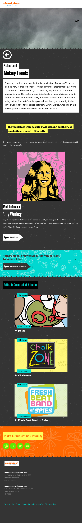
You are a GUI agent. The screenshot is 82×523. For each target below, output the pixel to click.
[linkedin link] (27, 446)
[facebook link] (13, 446)
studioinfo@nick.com (11, 477)
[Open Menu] (77, 3)
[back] (7, 54)
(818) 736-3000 (10, 480)
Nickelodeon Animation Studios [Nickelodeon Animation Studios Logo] (12, 4)
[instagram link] (6, 446)
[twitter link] (20, 446)
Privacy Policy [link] (21, 504)
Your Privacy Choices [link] (48, 504)
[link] (13, 237)
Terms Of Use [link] (9, 504)
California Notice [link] (34, 504)
